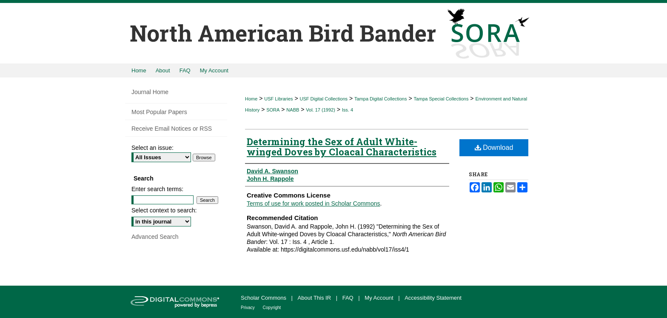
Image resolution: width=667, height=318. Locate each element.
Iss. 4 (347, 109)
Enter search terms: (157, 189)
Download (494, 147)
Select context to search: (164, 210)
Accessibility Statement (433, 298)
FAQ (348, 298)
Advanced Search (155, 236)
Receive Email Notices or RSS (171, 128)
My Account (380, 298)
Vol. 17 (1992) (320, 109)
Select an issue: (152, 147)
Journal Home (149, 92)
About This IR (315, 298)
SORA (272, 109)
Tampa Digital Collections (380, 98)
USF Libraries (278, 98)
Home (251, 98)
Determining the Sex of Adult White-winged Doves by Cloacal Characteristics (341, 146)
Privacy (248, 307)
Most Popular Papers (159, 112)
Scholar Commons (264, 298)
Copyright (272, 307)
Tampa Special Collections (440, 98)
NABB (292, 109)
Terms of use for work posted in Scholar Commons (313, 203)
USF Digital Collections (324, 98)
